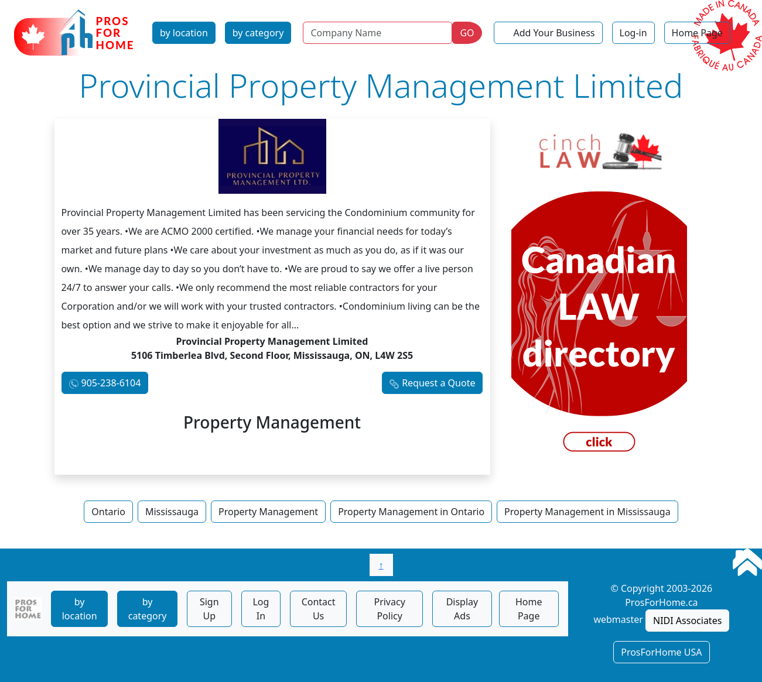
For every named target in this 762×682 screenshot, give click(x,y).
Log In (260, 608)
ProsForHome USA (661, 652)
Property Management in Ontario (411, 511)
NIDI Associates (687, 620)
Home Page (697, 32)
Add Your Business (554, 32)
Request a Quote (438, 382)
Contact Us (319, 608)
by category (258, 32)
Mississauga (172, 511)
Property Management (268, 511)
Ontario (108, 511)
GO (467, 32)
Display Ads (462, 608)
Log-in (633, 32)
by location (184, 32)
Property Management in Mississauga (587, 511)
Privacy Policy (389, 608)
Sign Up (209, 608)
